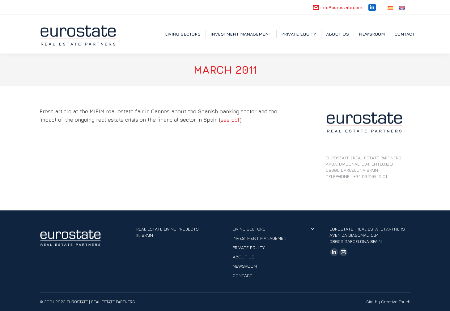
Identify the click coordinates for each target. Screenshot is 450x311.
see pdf (230, 120)
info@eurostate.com (337, 7)
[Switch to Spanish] (390, 7)
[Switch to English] (402, 7)
